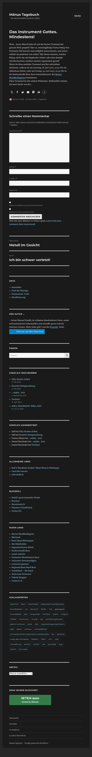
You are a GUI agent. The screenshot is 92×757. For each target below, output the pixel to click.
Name (12, 167)
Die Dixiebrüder (19, 544)
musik (34, 619)
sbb (12, 629)
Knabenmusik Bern (21, 550)
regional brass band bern (53, 624)
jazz (25, 614)
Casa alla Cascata (19, 471)
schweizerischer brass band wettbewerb (29, 634)
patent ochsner (17, 624)
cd (26, 609)
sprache (61, 634)
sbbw (19, 629)
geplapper (60, 609)
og (41, 619)
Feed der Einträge (20, 290)
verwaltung (15, 644)
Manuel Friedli (18, 99)
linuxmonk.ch (18, 504)
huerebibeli (15, 614)
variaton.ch (17, 580)
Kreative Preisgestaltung (23, 386)
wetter (27, 644)
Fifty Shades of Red (21, 379)
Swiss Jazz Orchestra (21, 574)
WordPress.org (19, 297)
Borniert (16, 501)
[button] (12, 92)
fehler (43, 609)
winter (36, 644)
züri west (23, 649)
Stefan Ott (16, 511)
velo (57, 639)
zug (60, 644)
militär (13, 619)
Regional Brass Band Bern (24, 567)
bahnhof (14, 604)
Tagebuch (42, 99)
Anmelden (16, 287)
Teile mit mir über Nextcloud (27, 331)
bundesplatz (16, 609)
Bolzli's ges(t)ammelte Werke (26, 497)
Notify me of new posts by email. (21, 212)
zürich (13, 649)
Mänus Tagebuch (24, 15)
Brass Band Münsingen (23, 540)
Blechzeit (16, 537)
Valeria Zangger (19, 577)
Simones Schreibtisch (22, 507)
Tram (43, 639)
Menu (77, 16)
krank (55, 614)
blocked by (30, 699)
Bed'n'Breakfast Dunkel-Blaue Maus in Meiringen (35, 468)
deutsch (34, 609)
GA (50, 609)
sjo (53, 634)
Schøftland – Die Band (22, 570)
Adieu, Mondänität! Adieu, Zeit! (27, 406)
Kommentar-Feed (20, 294)
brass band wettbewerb (52, 604)
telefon (34, 639)
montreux (24, 619)
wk (43, 644)
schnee (28, 629)
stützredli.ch (18, 474)
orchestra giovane (20, 564)
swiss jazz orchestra (19, 639)
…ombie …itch (18, 392)
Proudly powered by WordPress (36, 743)
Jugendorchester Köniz (23, 547)
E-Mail (13, 179)
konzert (46, 614)
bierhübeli (33, 604)
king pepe (35, 614)
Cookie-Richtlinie (17, 735)
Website (13, 190)
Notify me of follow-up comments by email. (26, 205)
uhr (50, 639)
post (30, 624)
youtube (52, 644)
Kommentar (16, 131)
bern (23, 604)
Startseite (14, 718)
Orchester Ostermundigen (24, 560)
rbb (36, 624)
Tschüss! (16, 399)
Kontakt (54, 327)
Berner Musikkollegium (23, 534)
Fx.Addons (14, 730)
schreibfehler (40, 629)
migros (64, 614)
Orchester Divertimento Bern (25, 557)
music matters (18, 554)
